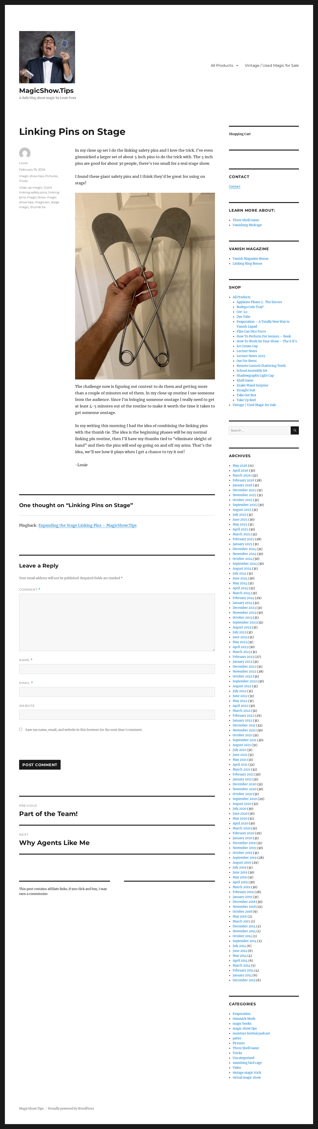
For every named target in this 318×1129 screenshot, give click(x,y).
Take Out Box (246, 395)
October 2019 (242, 853)
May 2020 (240, 818)
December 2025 (244, 490)
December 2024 (244, 549)
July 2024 (239, 573)
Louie (23, 163)
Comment (29, 590)
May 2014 (240, 956)
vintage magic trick (247, 1073)
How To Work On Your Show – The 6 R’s (267, 341)
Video (237, 1068)
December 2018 (244, 902)
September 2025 (245, 505)
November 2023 (244, 613)
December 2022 (244, 667)
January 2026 (242, 485)
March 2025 (242, 534)
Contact (234, 187)
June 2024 (240, 578)
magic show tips (31, 176)
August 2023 (242, 627)
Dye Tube (243, 317)
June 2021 (240, 755)
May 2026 (240, 466)
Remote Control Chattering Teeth (261, 366)
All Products (222, 65)
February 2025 (243, 539)
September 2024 (245, 564)
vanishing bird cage (247, 1063)
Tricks (23, 181)
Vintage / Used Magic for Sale (272, 65)
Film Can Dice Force (251, 331)
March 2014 (241, 966)
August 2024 (242, 569)
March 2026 (242, 475)
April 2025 (240, 529)
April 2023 (240, 647)
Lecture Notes (247, 351)
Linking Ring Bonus (247, 264)
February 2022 (243, 716)
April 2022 (240, 706)
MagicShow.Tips (46, 91)
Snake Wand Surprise (252, 385)
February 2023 (243, 657)
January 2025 (242, 544)
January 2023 (242, 662)
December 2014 (244, 926)
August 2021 (242, 745)
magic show (36, 197)
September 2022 (245, 681)
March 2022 (242, 711)
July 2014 (239, 946)
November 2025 (244, 495)
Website (27, 706)
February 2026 (243, 480)
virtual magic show (247, 1078)
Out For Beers (247, 361)
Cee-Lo (242, 312)
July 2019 (239, 868)
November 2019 (244, 848)
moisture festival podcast (251, 1033)
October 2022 (242, 676)
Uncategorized (243, 1058)
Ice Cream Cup (247, 346)
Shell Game (245, 380)
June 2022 (240, 696)
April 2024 (240, 588)
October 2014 (242, 936)
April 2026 (240, 471)
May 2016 (240, 917)
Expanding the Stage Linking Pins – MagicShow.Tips (87, 525)
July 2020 (239, 809)
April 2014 (240, 961)
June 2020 (240, 814)
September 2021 (244, 740)
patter (237, 1038)
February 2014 (243, 970)
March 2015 (241, 921)
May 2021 (240, 760)
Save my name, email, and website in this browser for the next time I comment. (83, 730)
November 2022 (244, 671)
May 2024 (240, 583)
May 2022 (240, 701)
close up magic (30, 187)
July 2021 (239, 750)
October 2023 (242, 618)
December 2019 (244, 843)
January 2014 (242, 975)
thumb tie (38, 207)
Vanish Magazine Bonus (251, 259)
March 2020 (242, 828)
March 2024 (242, 593)
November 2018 (244, 907)
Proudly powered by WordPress (71, 1109)
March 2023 (241, 652)
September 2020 (245, 799)
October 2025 (242, 500)
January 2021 (242, 779)
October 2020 (242, 794)
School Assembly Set (252, 371)
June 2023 (240, 637)
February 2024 (243, 598)
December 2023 (244, 608)
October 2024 (242, 559)
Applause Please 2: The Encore (259, 302)
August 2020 (242, 804)
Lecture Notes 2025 (251, 356)
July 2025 (239, 515)
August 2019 (242, 863)
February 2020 (243, 833)
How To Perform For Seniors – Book (264, 336)
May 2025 (240, 524)
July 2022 (239, 691)
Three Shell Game (246, 220)
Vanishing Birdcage (247, 225)
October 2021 (242, 735)
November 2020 (244, 789)
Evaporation (242, 1014)
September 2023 (245, 622)
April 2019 (240, 882)
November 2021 (244, 730)
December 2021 (244, 725)
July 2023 (239, 632)
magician (42, 202)
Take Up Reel (246, 400)
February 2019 (243, 892)
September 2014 (244, 941)
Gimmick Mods (244, 1019)
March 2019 (241, 887)
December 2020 (244, 784)
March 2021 (241, 769)
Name (26, 660)
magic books (242, 1024)
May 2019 (240, 877)
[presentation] (54, 748)
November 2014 (244, 931)
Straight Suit (246, 390)
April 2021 (240, 765)
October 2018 (242, 912)
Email (26, 683)
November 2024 (244, 554)
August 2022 (242, 686)
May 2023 (240, 642)
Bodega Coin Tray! (250, 307)
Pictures (51, 176)
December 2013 (244, 980)
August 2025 (242, 510)
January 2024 (242, 603)
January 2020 (242, 838)
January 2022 (242, 720)
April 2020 (240, 823)
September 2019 (245, 858)
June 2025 (240, 520)
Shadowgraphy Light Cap (255, 376)
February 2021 (243, 774)
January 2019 (242, 897)
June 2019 (240, 872)
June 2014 (240, 951)
